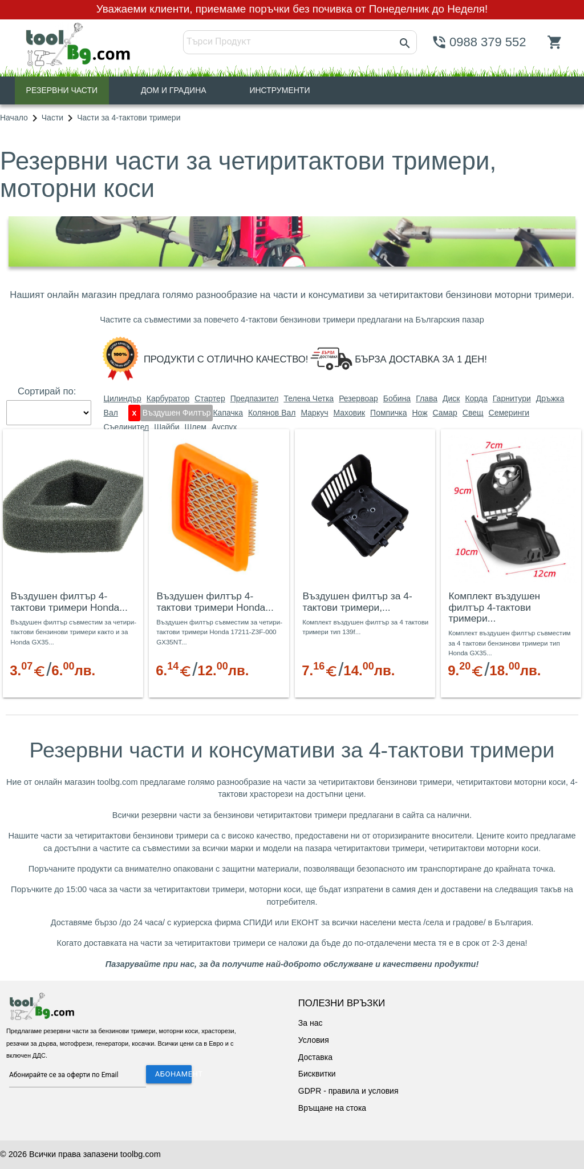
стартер (209, 398)
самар (445, 412)
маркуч (314, 412)
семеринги (509, 412)
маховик (349, 412)
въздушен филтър (177, 412)
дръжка (550, 398)
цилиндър (122, 398)
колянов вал (272, 412)
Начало (14, 117)
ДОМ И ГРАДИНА (173, 90)
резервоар (358, 398)
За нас (310, 1022)
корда (476, 398)
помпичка (388, 412)
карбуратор (168, 398)
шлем (195, 427)
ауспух (224, 427)
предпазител (254, 398)
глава (426, 398)
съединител (126, 427)
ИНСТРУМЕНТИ (279, 90)
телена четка (308, 398)
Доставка (315, 1057)
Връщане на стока (332, 1107)
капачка (228, 412)
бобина (397, 398)
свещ (473, 412)
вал (111, 412)
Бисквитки (317, 1073)
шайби (166, 427)
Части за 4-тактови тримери (128, 117)
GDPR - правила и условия (348, 1090)
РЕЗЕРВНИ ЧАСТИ (62, 90)
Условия (313, 1040)
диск (451, 398)
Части (52, 117)
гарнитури (512, 398)
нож (419, 412)
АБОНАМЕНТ (173, 1074)
